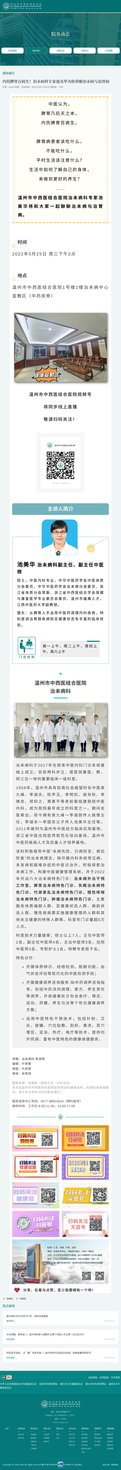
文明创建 (46, 1438)
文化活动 (46, 1434)
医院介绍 (21, 1434)
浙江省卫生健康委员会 (72, 1383)
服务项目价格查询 (86, 1450)
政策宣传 (110, 1445)
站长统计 (78, 1464)
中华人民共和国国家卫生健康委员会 (18, 1383)
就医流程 (84, 1438)
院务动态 (34, 1428)
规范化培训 (98, 1438)
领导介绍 (21, 1438)
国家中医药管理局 (48, 1383)
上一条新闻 (8, 1298)
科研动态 (97, 1445)
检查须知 (84, 1434)
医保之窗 (72, 1445)
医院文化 (46, 1428)
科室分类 (72, 1434)
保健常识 (110, 1434)
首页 (7, 1428)
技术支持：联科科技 (110, 1464)
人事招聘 (108, 50)
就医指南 (85, 1428)
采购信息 (60, 50)
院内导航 (84, 1445)
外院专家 (72, 1441)
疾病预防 (110, 1438)
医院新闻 (12, 50)
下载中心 (84, 50)
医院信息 (21, 1428)
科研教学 (97, 1428)
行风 (57, 1438)
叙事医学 (46, 1441)
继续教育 (97, 1434)
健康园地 (110, 1428)
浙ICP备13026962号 (49, 1464)
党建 (57, 1434)
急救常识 (110, 1441)
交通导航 (84, 1441)
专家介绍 (72, 1438)
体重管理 (110, 1448)
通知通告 (36, 50)
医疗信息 (72, 1428)
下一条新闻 (21, 1298)
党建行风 (59, 1428)
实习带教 (97, 1441)
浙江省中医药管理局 (96, 1383)
